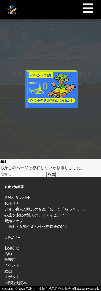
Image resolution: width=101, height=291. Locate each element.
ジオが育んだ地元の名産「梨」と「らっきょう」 (48, 210)
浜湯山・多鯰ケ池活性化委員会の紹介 (48, 227)
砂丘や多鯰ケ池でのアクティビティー (48, 216)
